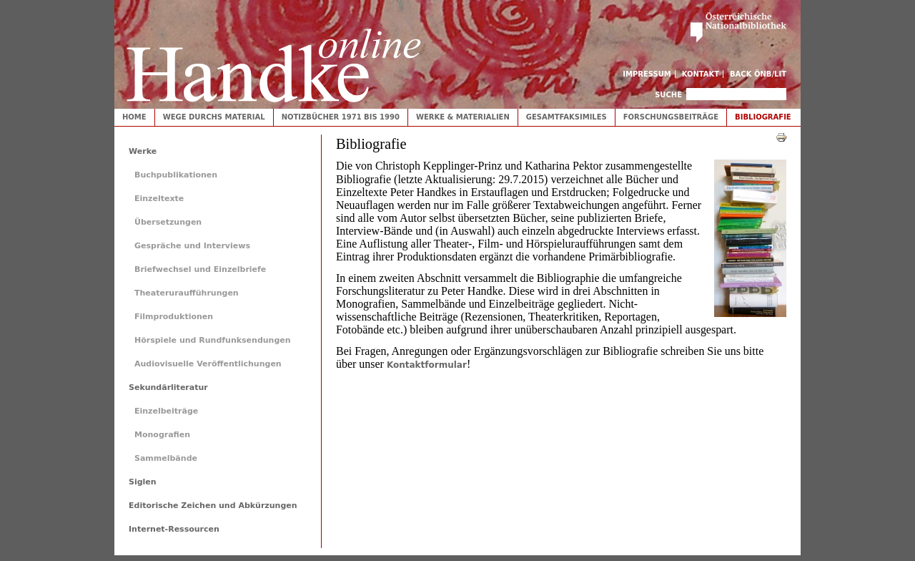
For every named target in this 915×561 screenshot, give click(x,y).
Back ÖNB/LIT (758, 74)
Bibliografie (763, 117)
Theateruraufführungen (186, 293)
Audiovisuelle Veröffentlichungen (208, 364)
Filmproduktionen (173, 316)
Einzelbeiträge (166, 411)
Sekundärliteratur (168, 387)
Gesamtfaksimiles (566, 117)
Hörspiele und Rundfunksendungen (212, 340)
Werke (143, 151)
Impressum (647, 74)
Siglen (143, 482)
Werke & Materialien (463, 117)
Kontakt (701, 74)
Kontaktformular (427, 365)
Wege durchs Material (214, 117)
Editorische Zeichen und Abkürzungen (213, 505)
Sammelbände (165, 458)
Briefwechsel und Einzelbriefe (200, 269)
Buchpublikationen (175, 175)
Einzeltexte (159, 198)
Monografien (162, 434)
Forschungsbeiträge (670, 117)
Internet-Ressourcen (174, 529)
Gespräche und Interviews (192, 245)
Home (134, 117)
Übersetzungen (168, 222)
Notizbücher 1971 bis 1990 (341, 117)
